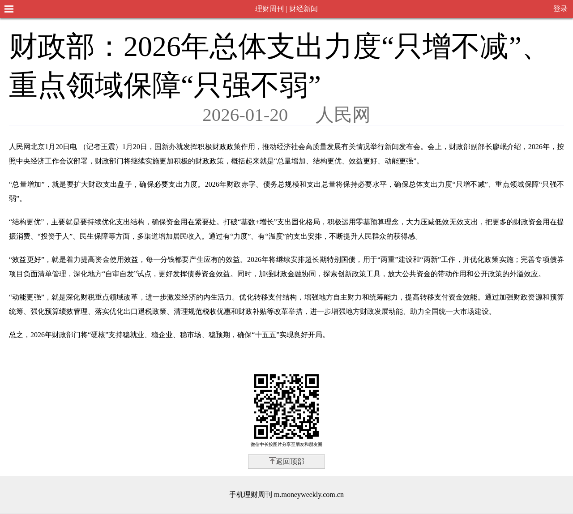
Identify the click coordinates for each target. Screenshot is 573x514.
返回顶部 (290, 461)
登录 (560, 9)
